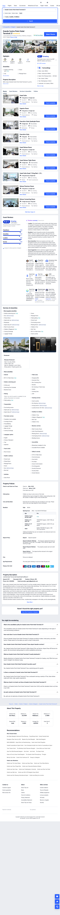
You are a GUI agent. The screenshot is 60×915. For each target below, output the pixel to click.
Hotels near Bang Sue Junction (36, 775)
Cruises (52, 5)
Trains (15, 5)
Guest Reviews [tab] (13, 91)
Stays (3, 5)
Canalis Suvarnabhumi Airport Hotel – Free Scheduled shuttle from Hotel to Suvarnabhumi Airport (29, 745)
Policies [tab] (36, 91)
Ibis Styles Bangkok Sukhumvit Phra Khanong (17, 736)
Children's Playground (9, 329)
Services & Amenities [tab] (25, 91)
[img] (13, 46)
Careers (23, 792)
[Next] (56, 344)
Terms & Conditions (25, 795)
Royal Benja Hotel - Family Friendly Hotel (39, 736)
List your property (44, 795)
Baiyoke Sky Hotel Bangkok (28, 739)
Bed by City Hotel (11, 757)
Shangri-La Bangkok (35, 757)
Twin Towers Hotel (11, 748)
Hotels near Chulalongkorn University (27, 769)
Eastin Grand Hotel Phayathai (38, 742)
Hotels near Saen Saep (12, 769)
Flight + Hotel (44, 5)
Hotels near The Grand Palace (14, 763)
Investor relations (44, 787)
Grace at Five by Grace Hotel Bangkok (16, 754)
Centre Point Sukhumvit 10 (22, 757)
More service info (6, 792)
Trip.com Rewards (44, 790)
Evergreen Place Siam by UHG (14, 739)
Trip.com (11, 704)
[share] (57, 901)
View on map (40, 86)
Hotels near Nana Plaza (27, 763)
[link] (41, 2)
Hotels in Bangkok (33, 704)
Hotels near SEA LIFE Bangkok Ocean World (28, 772)
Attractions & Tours (33, 5)
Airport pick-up (7, 320)
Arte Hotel (26, 751)
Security (42, 802)
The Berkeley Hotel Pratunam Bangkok (26, 748)
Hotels (16, 704)
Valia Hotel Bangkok (41, 739)
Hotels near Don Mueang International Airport (17, 775)
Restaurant (6, 322)
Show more (5, 83)
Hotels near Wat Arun (12, 772)
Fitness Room (7, 318)
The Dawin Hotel (40, 751)
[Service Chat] (57, 906)
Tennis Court (34, 320)
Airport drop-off (7, 324)
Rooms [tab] (5, 91)
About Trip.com (24, 787)
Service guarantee (6, 790)
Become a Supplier (44, 800)
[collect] (57, 896)
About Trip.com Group (26, 802)
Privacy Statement (25, 797)
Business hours (7, 389)
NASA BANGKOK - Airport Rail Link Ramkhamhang (18, 742)
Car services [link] (22, 5)
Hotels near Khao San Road (43, 769)
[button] (44, 2)
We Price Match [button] (39, 35)
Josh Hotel (32, 751)
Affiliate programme (44, 792)
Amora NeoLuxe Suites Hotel (43, 748)
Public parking (34, 318)
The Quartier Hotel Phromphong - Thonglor (36, 754)
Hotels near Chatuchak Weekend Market (31, 766)
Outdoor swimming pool (9, 313)
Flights (9, 5)
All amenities (6, 75)
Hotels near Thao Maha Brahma (41, 763)
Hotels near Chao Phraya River (14, 766)
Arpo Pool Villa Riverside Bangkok (15, 751)
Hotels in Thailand (23, 704)
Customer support (6, 787)
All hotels (42, 797)
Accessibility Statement (26, 800)
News (22, 790)
